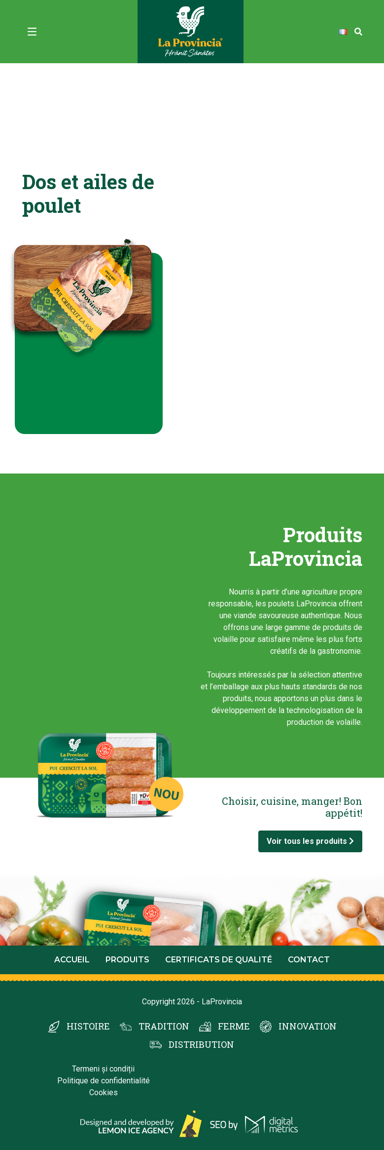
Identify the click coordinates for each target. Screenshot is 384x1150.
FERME (234, 1026)
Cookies (103, 1092)
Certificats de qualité (218, 959)
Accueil (72, 959)
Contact (309, 959)
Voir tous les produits (310, 841)
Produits (127, 959)
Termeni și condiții (103, 1068)
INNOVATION (308, 1026)
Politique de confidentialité (103, 1080)
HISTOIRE (88, 1026)
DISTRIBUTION (201, 1044)
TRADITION (164, 1026)
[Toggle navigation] (32, 31)
